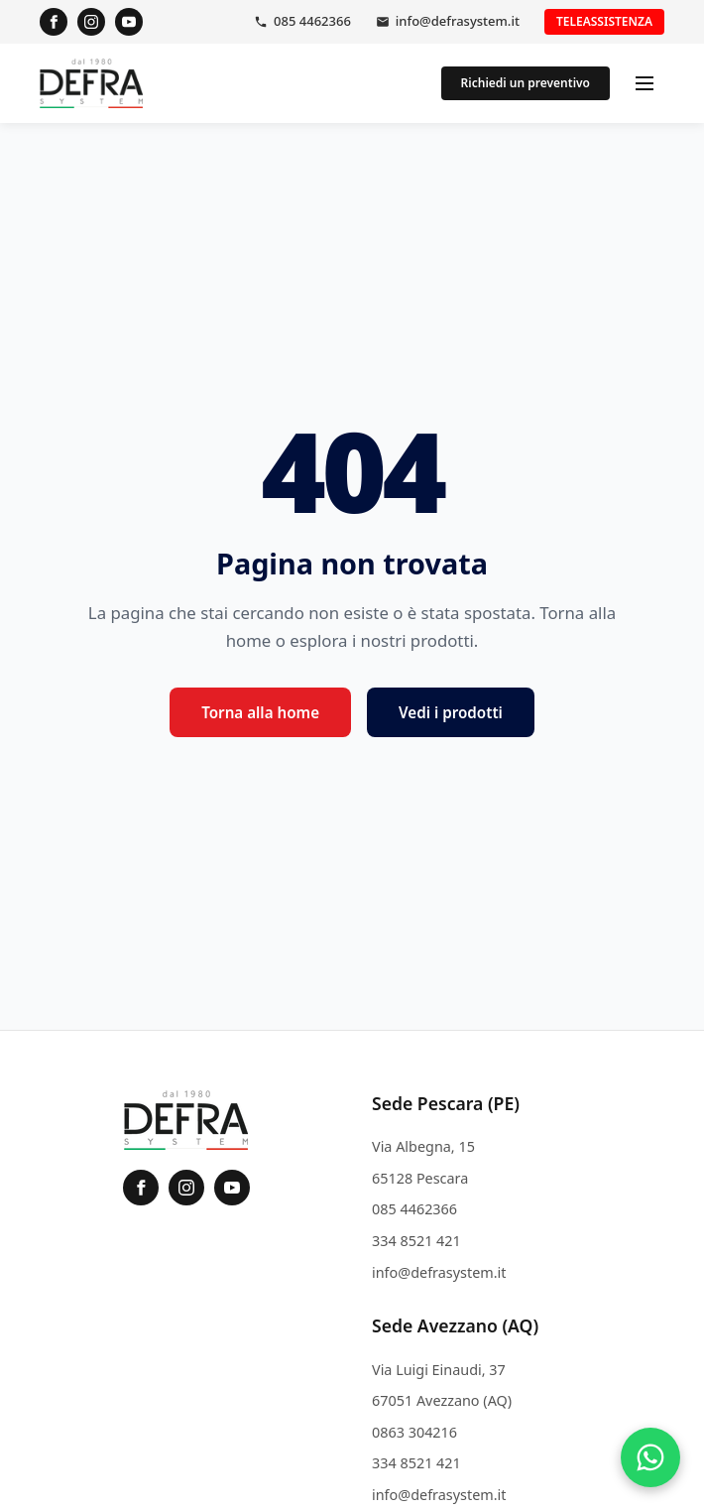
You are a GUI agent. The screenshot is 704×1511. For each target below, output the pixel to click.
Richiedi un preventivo (525, 82)
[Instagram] (91, 22)
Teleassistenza (604, 21)
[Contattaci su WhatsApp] (650, 1457)
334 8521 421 (416, 1240)
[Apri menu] (644, 83)
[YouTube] (129, 22)
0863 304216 (414, 1432)
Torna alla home (260, 712)
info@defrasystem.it (458, 21)
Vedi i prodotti (451, 712)
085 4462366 (312, 21)
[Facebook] (53, 22)
